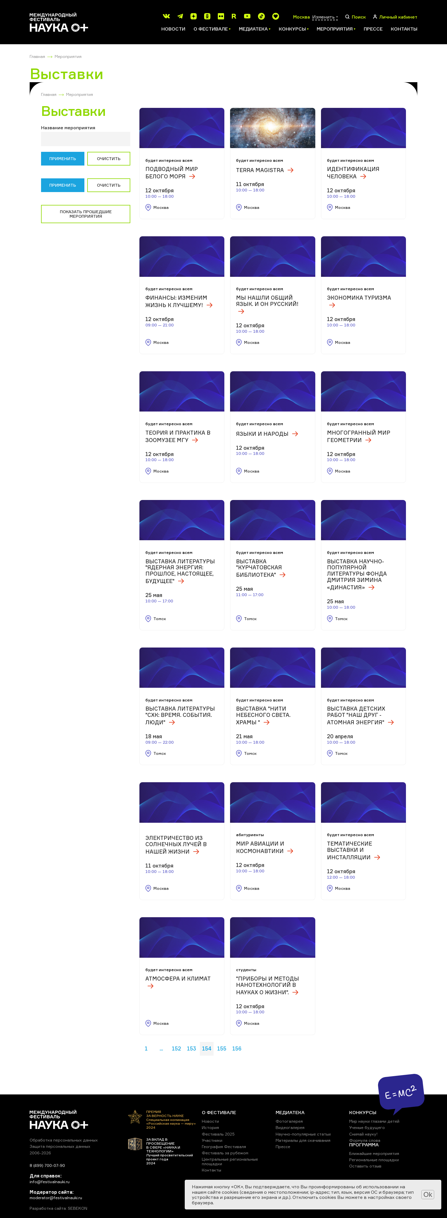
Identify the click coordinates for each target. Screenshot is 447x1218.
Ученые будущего (367, 1127)
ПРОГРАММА (364, 1145)
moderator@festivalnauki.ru (56, 1197)
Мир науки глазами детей (374, 1121)
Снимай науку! (363, 1134)
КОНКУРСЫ (362, 1112)
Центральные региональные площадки (230, 1161)
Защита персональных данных (60, 1146)
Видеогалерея (290, 1127)
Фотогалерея (289, 1121)
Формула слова (364, 1140)
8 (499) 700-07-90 (47, 1165)
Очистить (109, 158)
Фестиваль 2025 (218, 1134)
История (210, 1127)
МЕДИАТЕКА (290, 1112)
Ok (427, 1194)
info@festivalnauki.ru (50, 1181)
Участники (212, 1140)
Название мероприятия (68, 127)
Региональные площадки (374, 1159)
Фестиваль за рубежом (225, 1152)
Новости (173, 29)
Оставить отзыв (365, 1165)
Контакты (404, 29)
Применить (62, 158)
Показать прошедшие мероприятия (86, 214)
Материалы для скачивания (303, 1140)
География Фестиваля (224, 1146)
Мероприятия (68, 56)
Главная (37, 56)
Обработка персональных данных (64, 1140)
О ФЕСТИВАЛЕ (219, 1112)
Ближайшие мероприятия (374, 1153)
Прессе (373, 29)
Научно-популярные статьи (303, 1134)
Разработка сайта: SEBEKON (58, 1208)
